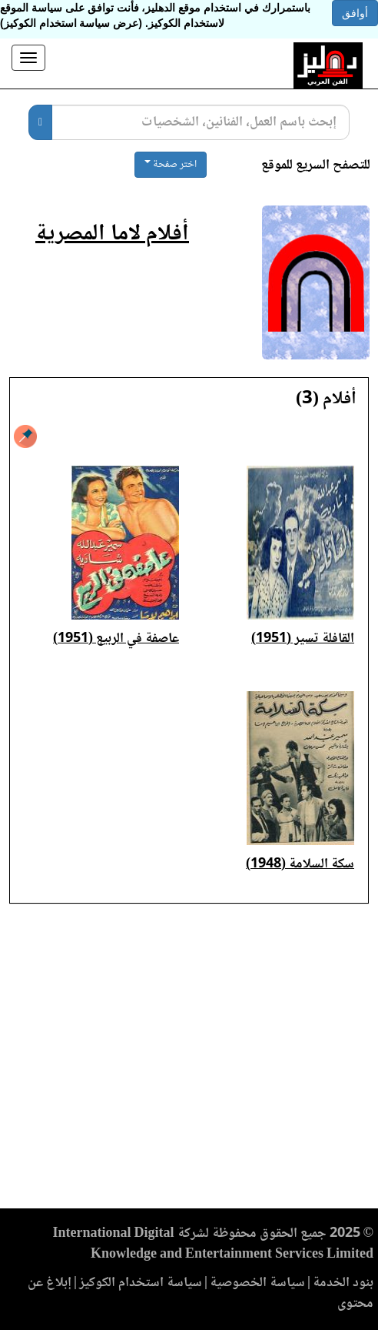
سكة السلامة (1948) (300, 864)
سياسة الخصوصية (257, 1283)
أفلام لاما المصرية (112, 234)
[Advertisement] (189, 1060)
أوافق (355, 13)
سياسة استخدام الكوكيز (140, 1283)
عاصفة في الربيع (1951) (116, 638)
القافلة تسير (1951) (302, 638)
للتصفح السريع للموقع (315, 165)
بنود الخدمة (343, 1283)
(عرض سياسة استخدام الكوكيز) (71, 23)
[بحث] (40, 122)
